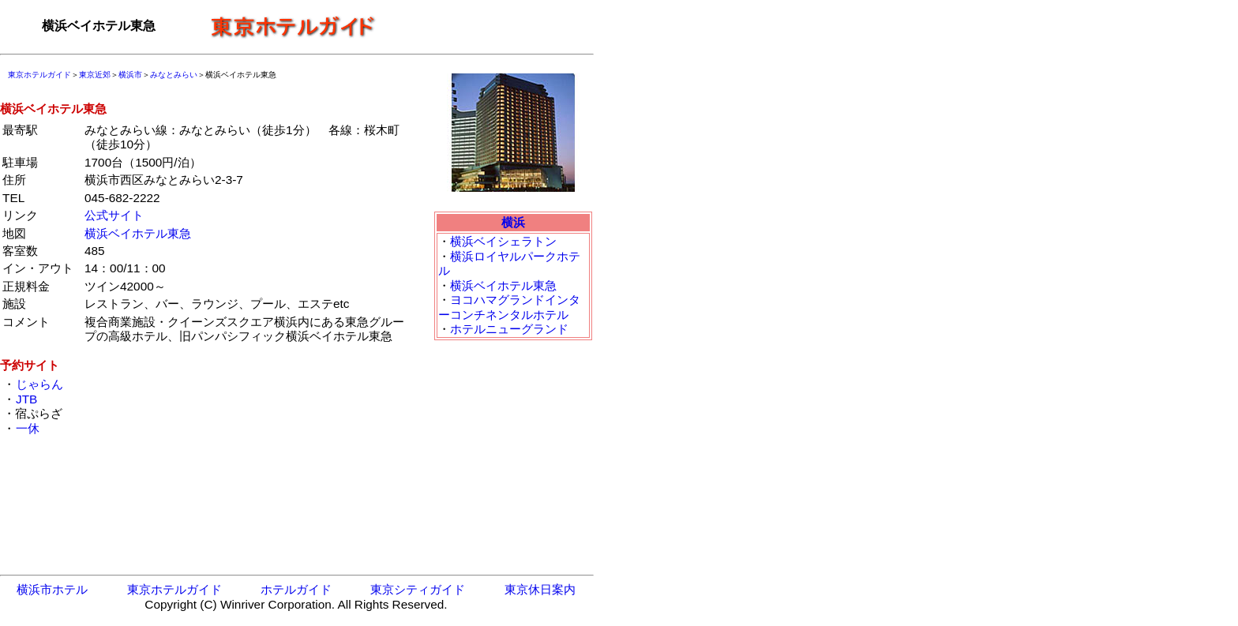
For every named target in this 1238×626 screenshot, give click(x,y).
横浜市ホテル (52, 589)
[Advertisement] (489, 26)
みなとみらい (173, 74)
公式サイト (114, 215)
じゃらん (39, 384)
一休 (27, 428)
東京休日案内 (540, 589)
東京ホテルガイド (39, 74)
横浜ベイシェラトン (503, 241)
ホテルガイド (296, 589)
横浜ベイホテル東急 (137, 233)
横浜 (513, 222)
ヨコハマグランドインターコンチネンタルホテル (509, 306)
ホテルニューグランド (509, 328)
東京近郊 (95, 74)
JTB (26, 399)
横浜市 (130, 74)
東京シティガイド (417, 589)
